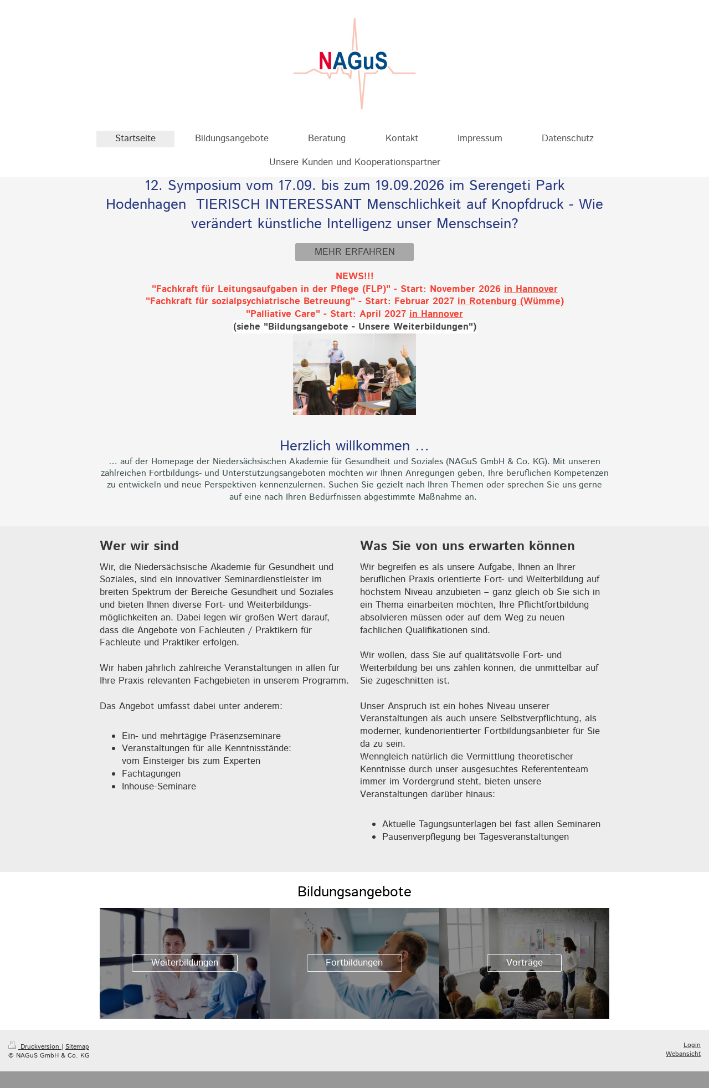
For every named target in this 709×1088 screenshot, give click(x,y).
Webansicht (683, 1054)
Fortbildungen (354, 962)
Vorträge (524, 962)
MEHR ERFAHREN (355, 252)
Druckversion (34, 1046)
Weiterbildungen (184, 962)
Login (692, 1045)
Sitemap (77, 1046)
